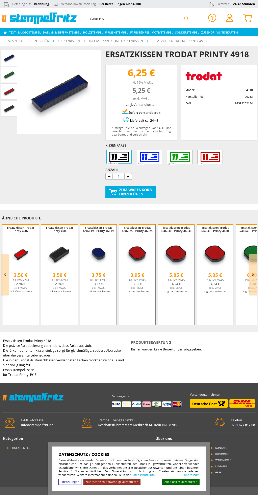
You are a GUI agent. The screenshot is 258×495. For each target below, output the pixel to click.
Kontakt (218, 448)
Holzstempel (93, 32)
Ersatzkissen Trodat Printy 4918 (179, 41)
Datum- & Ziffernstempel (62, 32)
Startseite (17, 41)
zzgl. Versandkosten (141, 104)
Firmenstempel (116, 32)
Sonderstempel (187, 32)
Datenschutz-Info (143, 475)
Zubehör (207, 32)
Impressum (192, 475)
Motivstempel (162, 32)
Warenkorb (220, 460)
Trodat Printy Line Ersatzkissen (116, 41)
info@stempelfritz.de (37, 425)
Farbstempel (140, 32)
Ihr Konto (219, 454)
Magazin (218, 466)
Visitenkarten (227, 32)
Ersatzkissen (69, 41)
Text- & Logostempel (25, 32)
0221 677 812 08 (243, 425)
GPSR (216, 472)
